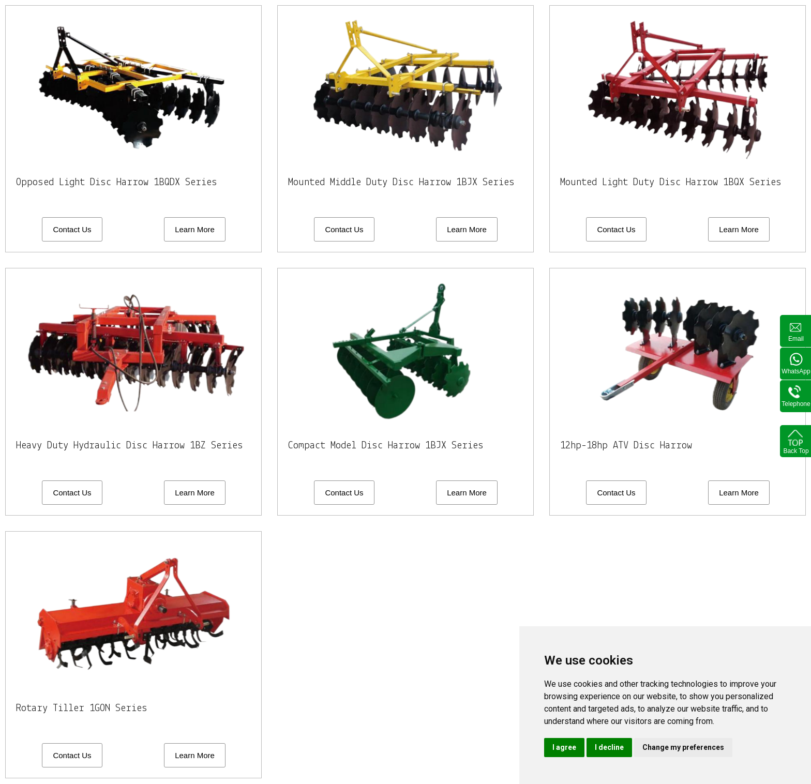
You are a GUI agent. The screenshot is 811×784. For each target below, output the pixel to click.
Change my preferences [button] (683, 747)
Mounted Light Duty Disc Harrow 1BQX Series (675, 182)
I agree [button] (564, 747)
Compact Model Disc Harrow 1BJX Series (389, 445)
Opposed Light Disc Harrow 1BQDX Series (120, 182)
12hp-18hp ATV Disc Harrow (629, 445)
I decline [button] (609, 747)
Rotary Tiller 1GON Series (84, 708)
